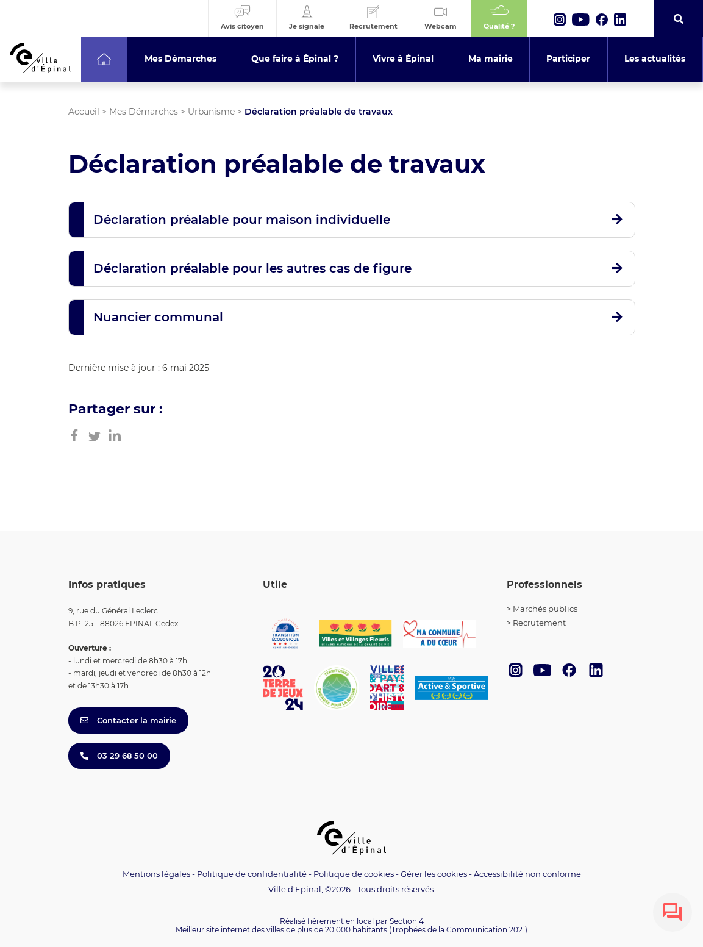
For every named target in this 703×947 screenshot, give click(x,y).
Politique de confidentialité (252, 874)
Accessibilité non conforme (527, 874)
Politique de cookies (353, 874)
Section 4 (407, 921)
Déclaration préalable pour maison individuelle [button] (241, 219)
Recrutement (539, 622)
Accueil (83, 111)
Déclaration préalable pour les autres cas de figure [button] (252, 268)
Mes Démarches (143, 111)
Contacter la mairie (128, 720)
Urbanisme (211, 111)
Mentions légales (156, 874)
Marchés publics (545, 608)
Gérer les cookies (434, 874)
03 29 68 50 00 (119, 755)
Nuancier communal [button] (158, 317)
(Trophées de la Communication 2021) (458, 929)
